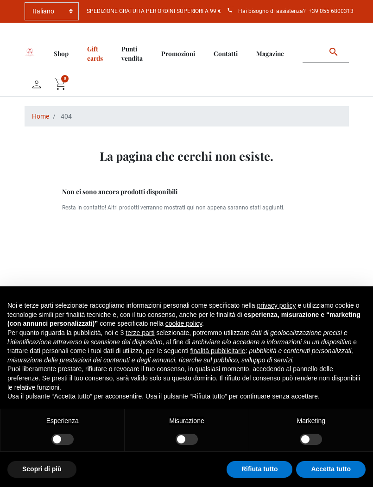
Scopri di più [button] (42, 469)
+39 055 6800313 (331, 11)
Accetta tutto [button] (331, 469)
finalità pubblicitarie (218, 350)
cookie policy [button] (183, 323)
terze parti (140, 332)
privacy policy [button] (276, 305)
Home (40, 116)
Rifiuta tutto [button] (259, 469)
